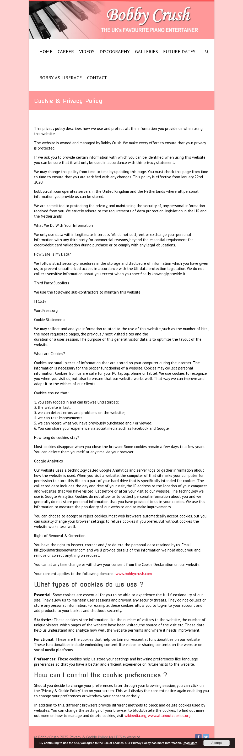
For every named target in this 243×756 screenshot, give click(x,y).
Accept (216, 743)
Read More (190, 742)
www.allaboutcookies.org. (169, 715)
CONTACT (97, 78)
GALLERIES (146, 51)
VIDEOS (86, 51)
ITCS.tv (120, 737)
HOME (45, 51)
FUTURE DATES (179, 51)
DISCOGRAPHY (115, 51)
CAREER (66, 51)
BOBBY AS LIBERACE (60, 78)
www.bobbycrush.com (134, 573)
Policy (102, 737)
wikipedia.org (135, 715)
